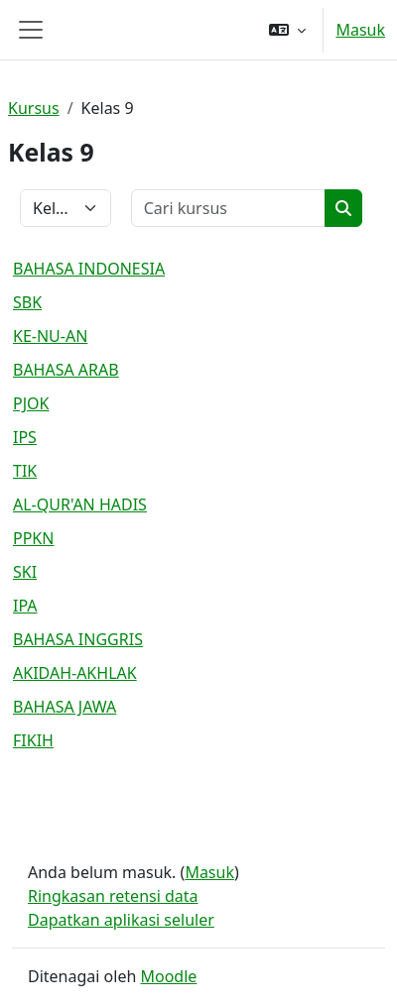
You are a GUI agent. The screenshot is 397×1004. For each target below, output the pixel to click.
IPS (25, 437)
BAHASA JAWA (64, 707)
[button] (287, 29)
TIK (25, 471)
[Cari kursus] (229, 208)
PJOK (31, 403)
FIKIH (33, 740)
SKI (25, 572)
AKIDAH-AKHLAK (75, 673)
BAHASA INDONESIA (89, 268)
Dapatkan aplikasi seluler (121, 920)
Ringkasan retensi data (113, 896)
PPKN (33, 538)
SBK (27, 302)
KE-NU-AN (50, 336)
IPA (25, 605)
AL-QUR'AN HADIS (80, 504)
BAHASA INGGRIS (78, 639)
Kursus (34, 108)
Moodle (168, 976)
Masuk (360, 30)
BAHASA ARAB (66, 370)
